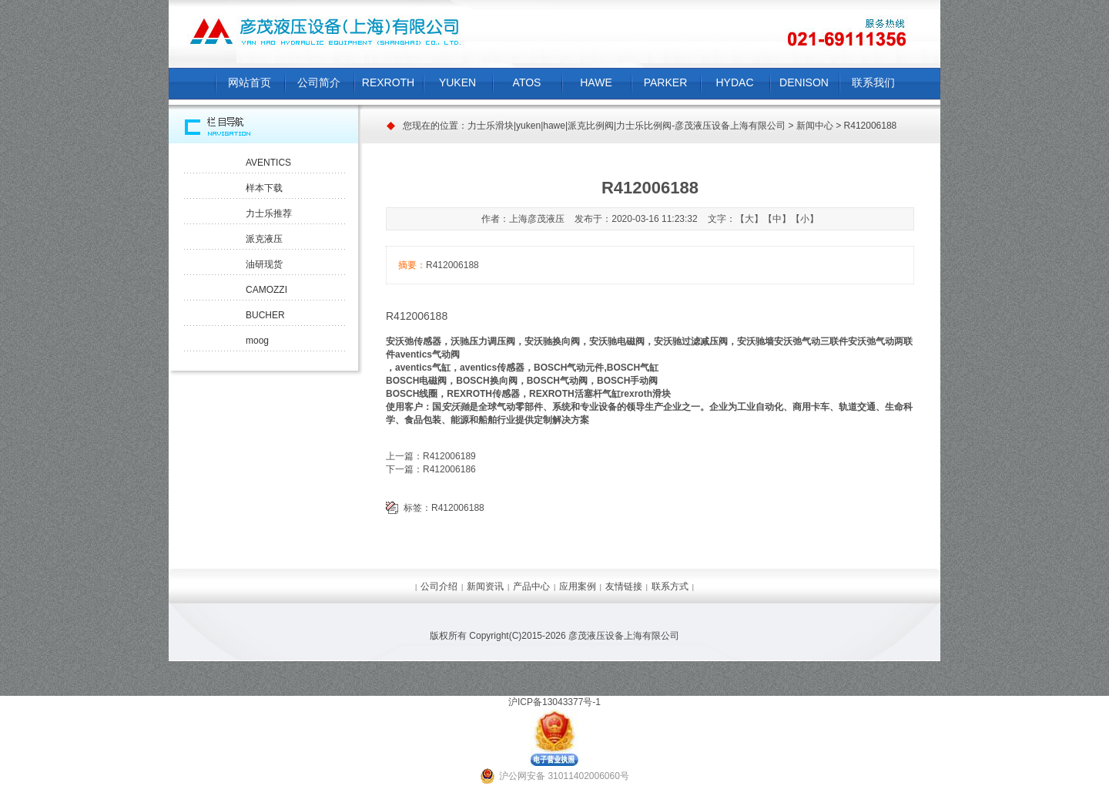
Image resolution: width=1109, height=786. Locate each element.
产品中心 (531, 586)
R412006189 (449, 456)
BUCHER (265, 315)
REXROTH (388, 82)
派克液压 (264, 238)
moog (257, 340)
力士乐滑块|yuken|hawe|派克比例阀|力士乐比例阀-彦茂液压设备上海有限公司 (626, 125)
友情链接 (623, 586)
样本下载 (264, 188)
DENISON (804, 82)
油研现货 (264, 264)
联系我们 (873, 82)
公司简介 (318, 82)
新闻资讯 (485, 586)
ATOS (527, 82)
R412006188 (457, 507)
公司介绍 (438, 586)
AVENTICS (268, 162)
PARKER (666, 82)
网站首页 (249, 82)
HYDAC (734, 82)
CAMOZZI (266, 289)
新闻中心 (814, 125)
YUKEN (457, 82)
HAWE (595, 82)
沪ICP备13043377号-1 (554, 702)
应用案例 (577, 586)
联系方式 (670, 586)
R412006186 (449, 469)
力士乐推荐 (269, 213)
